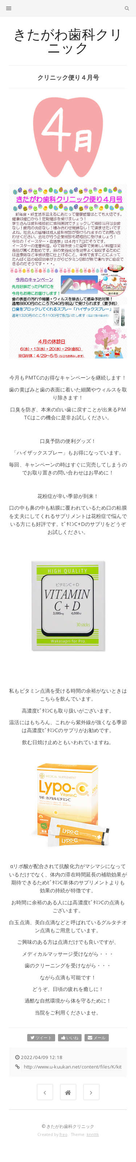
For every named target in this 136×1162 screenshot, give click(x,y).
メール (97, 1037)
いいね (70, 1037)
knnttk (93, 1134)
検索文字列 (127, 9)
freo (63, 1134)
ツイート (41, 1037)
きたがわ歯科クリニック (68, 41)
